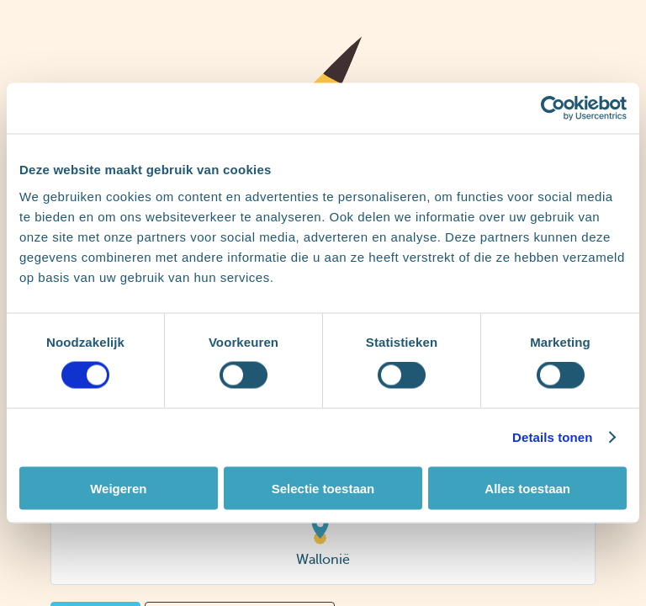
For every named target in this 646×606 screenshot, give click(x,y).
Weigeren (118, 488)
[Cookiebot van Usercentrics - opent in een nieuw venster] (553, 108)
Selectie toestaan (323, 488)
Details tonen (552, 437)
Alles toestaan (527, 488)
